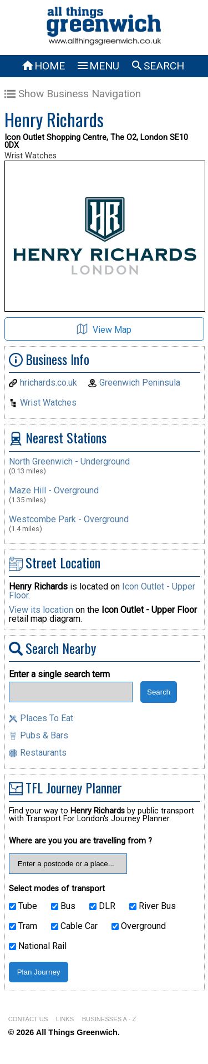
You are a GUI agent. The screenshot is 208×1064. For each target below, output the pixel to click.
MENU (97, 65)
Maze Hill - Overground (54, 490)
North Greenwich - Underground (69, 461)
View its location (41, 610)
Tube (23, 906)
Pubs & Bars (44, 735)
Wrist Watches (48, 402)
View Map (104, 329)
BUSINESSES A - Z (109, 1019)
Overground (138, 926)
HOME (43, 65)
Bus (63, 906)
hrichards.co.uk (48, 382)
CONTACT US (28, 1019)
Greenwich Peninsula (139, 382)
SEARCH (157, 65)
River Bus (152, 906)
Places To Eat (46, 718)
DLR (102, 906)
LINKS (65, 1019)
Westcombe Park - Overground (69, 519)
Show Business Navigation (72, 93)
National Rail (38, 946)
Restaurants (43, 752)
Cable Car (74, 926)
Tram (23, 926)
